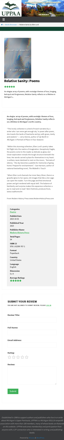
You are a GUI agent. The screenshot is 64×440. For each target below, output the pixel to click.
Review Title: (14, 315)
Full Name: (13, 327)
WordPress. (40, 438)
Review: (11, 364)
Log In (48, 305)
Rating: (11, 352)
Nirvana (31, 438)
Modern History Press (19, 232)
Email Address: (15, 340)
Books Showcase (11, 25)
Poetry (13, 212)
